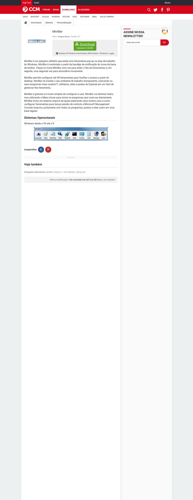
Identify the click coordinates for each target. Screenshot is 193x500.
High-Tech (27, 3)
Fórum (46, 9)
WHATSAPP (35, 17)
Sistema (49, 22)
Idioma (167, 3)
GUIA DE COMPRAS (107, 17)
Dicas (56, 9)
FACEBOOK (56, 17)
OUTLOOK (66, 17)
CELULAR (45, 17)
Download (85, 45)
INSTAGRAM (84, 17)
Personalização (64, 22)
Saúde (36, 3)
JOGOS (25, 17)
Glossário (84, 9)
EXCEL (75, 17)
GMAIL (94, 17)
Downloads (68, 9)
